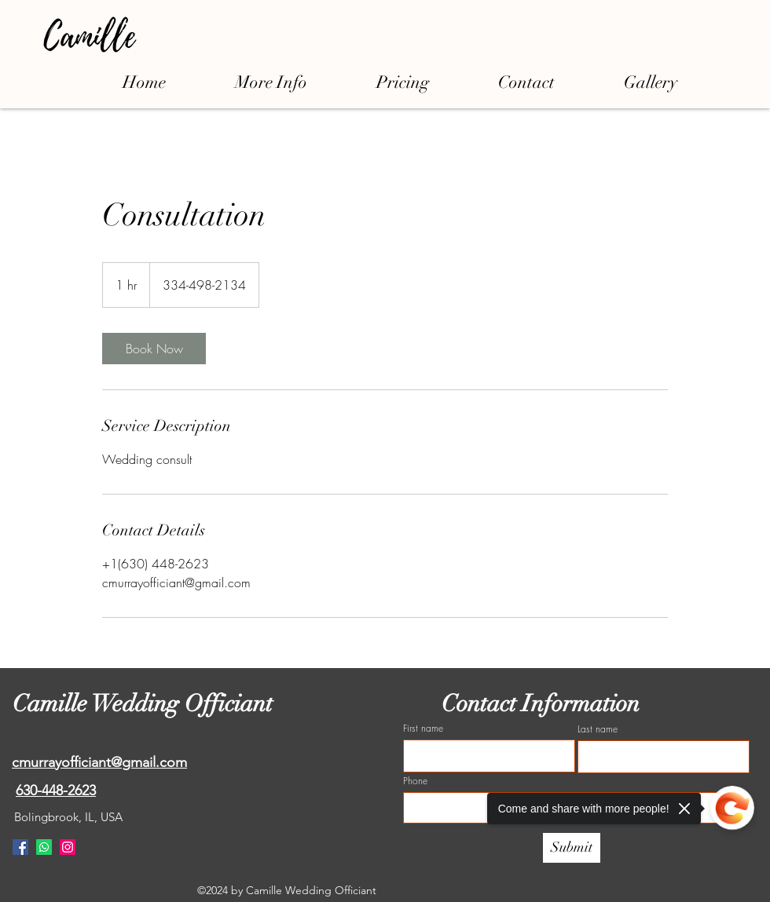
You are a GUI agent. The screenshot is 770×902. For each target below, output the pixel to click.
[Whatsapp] (44, 847)
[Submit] (571, 848)
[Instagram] (67, 847)
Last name (598, 729)
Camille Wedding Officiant (145, 703)
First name (423, 728)
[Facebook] (20, 847)
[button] (271, 82)
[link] (154, 348)
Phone (415, 781)
